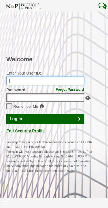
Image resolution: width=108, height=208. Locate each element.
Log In (16, 85)
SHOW (79, 64)
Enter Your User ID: (23, 40)
